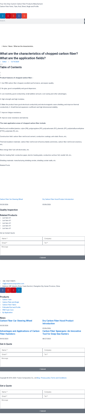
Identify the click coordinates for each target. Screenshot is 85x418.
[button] (0, 64)
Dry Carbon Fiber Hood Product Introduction (58, 199)
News (10, 46)
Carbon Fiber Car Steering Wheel (11, 199)
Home (4, 46)
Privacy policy (46, 378)
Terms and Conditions (59, 378)
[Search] (84, 21)
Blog (38, 378)
